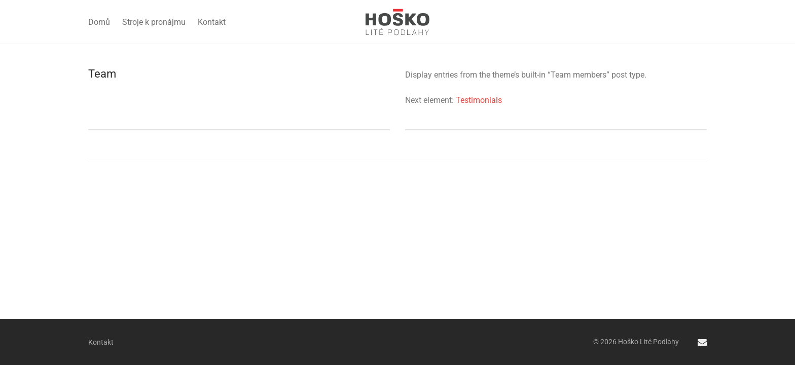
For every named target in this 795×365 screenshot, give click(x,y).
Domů (99, 22)
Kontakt (212, 22)
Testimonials (479, 100)
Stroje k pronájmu (154, 22)
